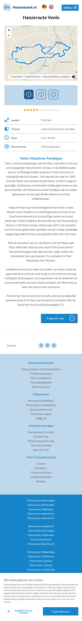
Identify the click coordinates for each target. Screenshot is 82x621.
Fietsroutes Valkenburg (41, 551)
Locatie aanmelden (41, 476)
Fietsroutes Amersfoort (41, 518)
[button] (70, 8)
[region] (41, 53)
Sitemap (41, 481)
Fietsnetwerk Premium (41, 432)
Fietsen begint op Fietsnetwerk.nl (41, 369)
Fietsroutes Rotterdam (41, 504)
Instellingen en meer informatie (20, 611)
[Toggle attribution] (73, 77)
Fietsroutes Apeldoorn (41, 526)
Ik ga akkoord (60, 611)
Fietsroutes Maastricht (41, 513)
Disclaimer (41, 468)
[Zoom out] (9, 35)
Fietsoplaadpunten (41, 382)
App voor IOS (41, 449)
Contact (41, 463)
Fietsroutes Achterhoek (41, 569)
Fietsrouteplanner (41, 378)
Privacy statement (41, 472)
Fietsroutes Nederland (41, 400)
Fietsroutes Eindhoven (41, 535)
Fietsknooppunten (41, 373)
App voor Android (41, 445)
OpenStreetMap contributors (57, 76)
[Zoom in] (9, 30)
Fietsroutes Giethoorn (41, 556)
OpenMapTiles (33, 76)
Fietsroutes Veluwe (41, 560)
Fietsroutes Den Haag (41, 530)
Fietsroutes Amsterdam (41, 500)
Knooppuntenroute (41, 409)
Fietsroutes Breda (41, 539)
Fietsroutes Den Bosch (41, 543)
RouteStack (17, 76)
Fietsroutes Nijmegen (41, 509)
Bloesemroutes (41, 386)
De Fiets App (41, 436)
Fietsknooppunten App (41, 440)
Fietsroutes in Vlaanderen (41, 405)
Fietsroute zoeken (41, 413)
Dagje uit (41, 418)
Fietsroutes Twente (41, 565)
